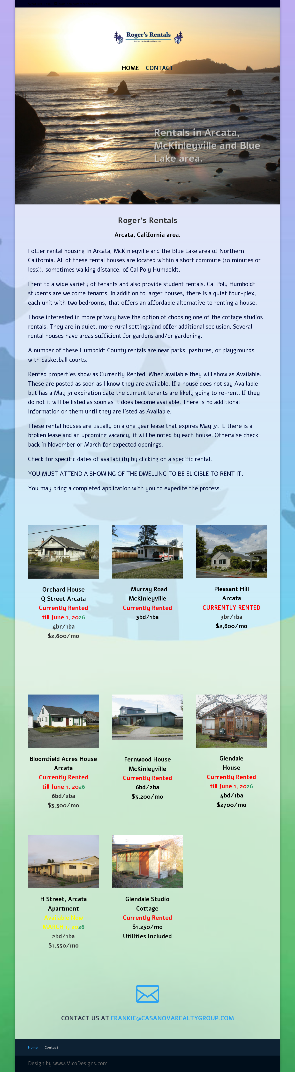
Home (130, 69)
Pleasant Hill (231, 589)
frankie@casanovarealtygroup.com (172, 1018)
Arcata (231, 598)
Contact (159, 69)
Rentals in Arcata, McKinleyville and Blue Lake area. (207, 153)
